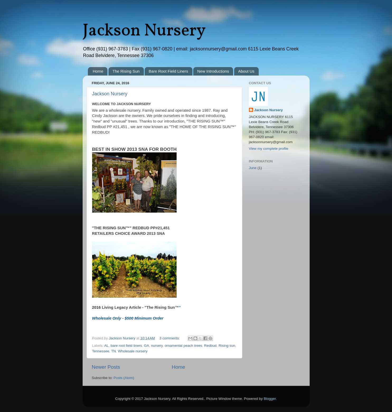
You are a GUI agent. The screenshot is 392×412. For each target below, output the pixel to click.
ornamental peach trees (183, 346)
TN (113, 351)
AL (106, 346)
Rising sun (227, 346)
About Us (246, 71)
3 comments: (170, 338)
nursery (157, 346)
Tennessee (100, 351)
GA (146, 346)
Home (98, 71)
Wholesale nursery (133, 351)
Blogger (270, 399)
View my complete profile (269, 149)
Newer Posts (106, 367)
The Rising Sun (126, 71)
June (253, 168)
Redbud (210, 346)
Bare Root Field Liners (168, 71)
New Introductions (213, 71)
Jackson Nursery (144, 31)
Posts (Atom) (124, 378)
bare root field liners (126, 346)
